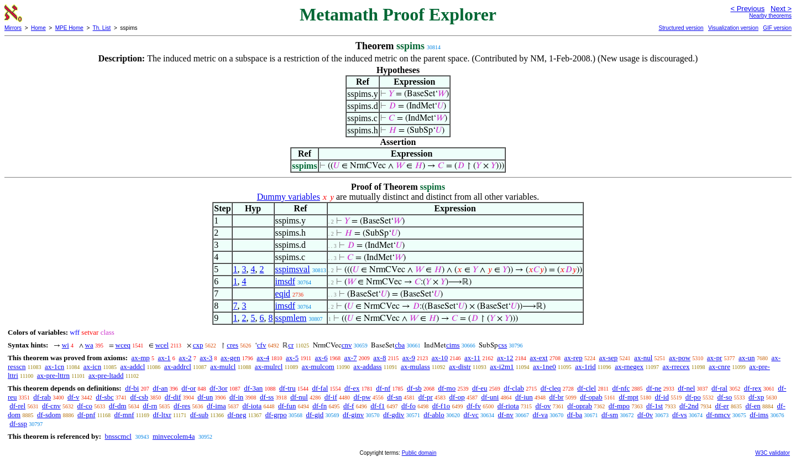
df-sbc (105, 397)
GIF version (777, 28)
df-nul (299, 397)
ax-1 (164, 358)
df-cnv (51, 406)
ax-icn (92, 366)
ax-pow (679, 358)
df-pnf (86, 415)
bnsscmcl (117, 436)
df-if (330, 397)
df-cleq (551, 388)
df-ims (759, 415)
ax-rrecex (675, 366)
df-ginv (353, 415)
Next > (781, 8)
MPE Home (69, 28)
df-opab (591, 397)
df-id (662, 397)
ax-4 (262, 358)
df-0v (645, 415)
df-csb (139, 397)
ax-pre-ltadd (106, 375)
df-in (236, 397)
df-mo (446, 388)
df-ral (719, 388)
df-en (752, 406)
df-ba (574, 415)
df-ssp (18, 423)
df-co (84, 406)
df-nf (383, 388)
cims (453, 345)
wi (65, 345)
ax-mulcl (222, 366)
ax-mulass (415, 366)
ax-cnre (719, 366)
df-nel (686, 388)
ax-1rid (585, 366)
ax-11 (472, 358)
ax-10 (440, 358)
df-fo (408, 406)
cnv (347, 345)
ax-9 (408, 358)
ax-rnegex (629, 366)
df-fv (474, 406)
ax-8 (379, 358)
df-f (348, 406)
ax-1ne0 (544, 366)
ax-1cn (54, 366)
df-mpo (619, 406)
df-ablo (433, 415)
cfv (261, 345)
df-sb (414, 388)
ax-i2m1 (502, 366)
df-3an (253, 388)
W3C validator (772, 453)
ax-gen (230, 358)
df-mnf (124, 415)
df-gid (315, 415)
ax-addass (367, 366)
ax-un (747, 358)
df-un (205, 397)
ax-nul (643, 358)
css (502, 345)
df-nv (506, 415)
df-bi (132, 388)
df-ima (216, 406)
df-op (457, 397)
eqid (283, 293)
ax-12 (505, 358)
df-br (556, 397)
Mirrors (13, 28)
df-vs (679, 415)
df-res (182, 406)
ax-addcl (133, 366)
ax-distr (460, 366)
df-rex (753, 388)
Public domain (419, 453)
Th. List (102, 28)
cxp (198, 345)
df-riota (508, 406)
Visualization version (733, 28)
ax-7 (350, 358)
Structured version (680, 28)
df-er (722, 406)
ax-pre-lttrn (53, 375)
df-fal (320, 388)
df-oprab (579, 406)
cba (400, 345)
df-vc (470, 415)
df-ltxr (162, 415)
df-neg (236, 415)
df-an (160, 388)
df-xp (756, 397)
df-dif (173, 397)
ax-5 (292, 358)
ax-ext (538, 358)
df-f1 (377, 406)
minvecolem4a (174, 436)
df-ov (543, 406)
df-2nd (689, 406)
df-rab (42, 397)
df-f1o (441, 406)
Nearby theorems (770, 16)
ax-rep (573, 358)
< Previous (747, 8)
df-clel (586, 388)
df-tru (287, 388)
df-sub (199, 415)
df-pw (362, 397)
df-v (73, 397)
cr (291, 345)
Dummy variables (288, 196)
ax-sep (608, 358)
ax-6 (321, 358)
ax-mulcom (318, 366)
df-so (725, 397)
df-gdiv (393, 415)
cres (232, 345)
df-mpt (628, 397)
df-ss (267, 397)
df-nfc (621, 388)
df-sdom (49, 415)
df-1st (654, 406)
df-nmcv (718, 415)
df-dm (118, 406)
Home (38, 28)
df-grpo (276, 415)
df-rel (17, 406)
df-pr (425, 397)
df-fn (319, 406)
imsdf (285, 281)
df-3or (219, 388)
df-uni (490, 397)
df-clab (514, 388)
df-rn (150, 406)
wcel (162, 345)
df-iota (252, 406)
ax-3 (206, 358)
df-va (540, 415)
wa (89, 345)
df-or (188, 388)
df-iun (524, 397)
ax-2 (185, 358)
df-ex (351, 388)
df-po (693, 397)
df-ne (653, 388)
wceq (123, 345)
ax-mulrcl (269, 366)
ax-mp (141, 358)
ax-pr (714, 358)
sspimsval (292, 269)
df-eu (479, 388)
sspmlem (291, 318)
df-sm (609, 415)
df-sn (394, 397)
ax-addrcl (177, 366)
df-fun (287, 406)
